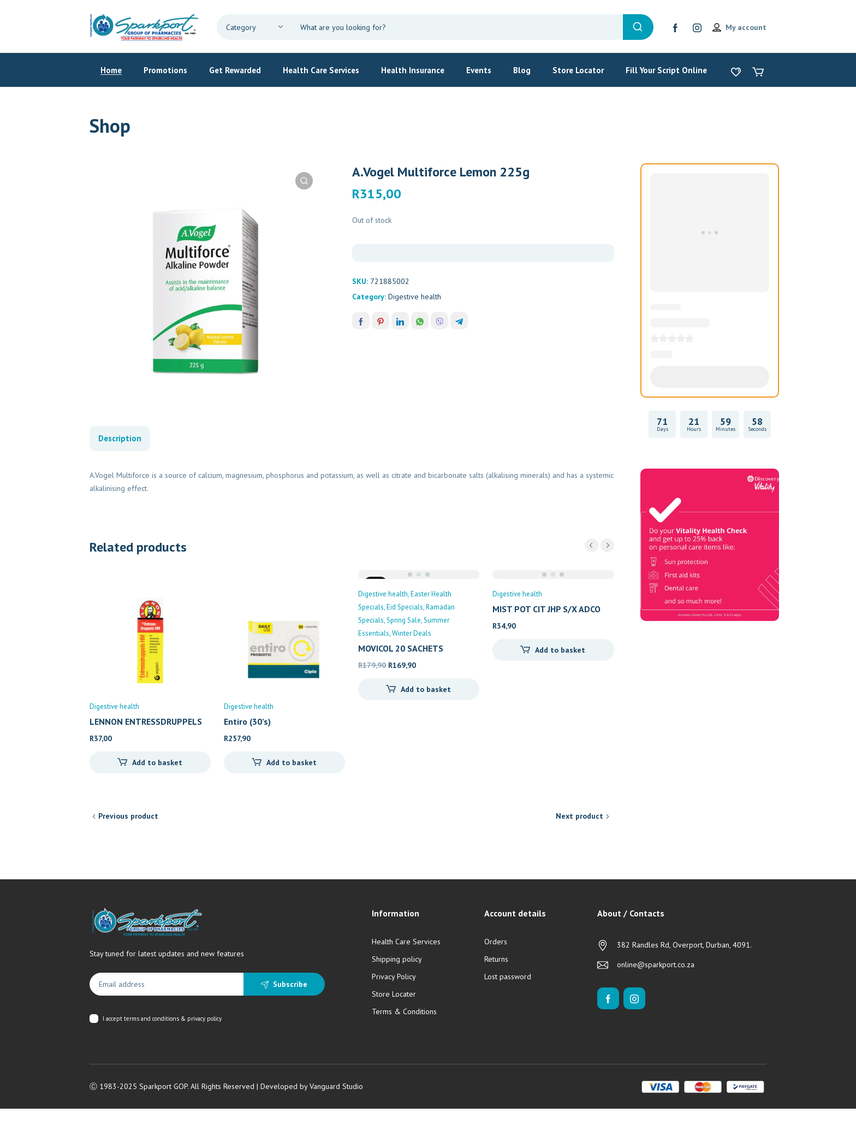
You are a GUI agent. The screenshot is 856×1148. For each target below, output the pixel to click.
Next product (579, 816)
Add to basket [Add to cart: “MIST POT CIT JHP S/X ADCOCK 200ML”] (560, 650)
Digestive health (414, 296)
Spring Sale (404, 620)
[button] (304, 181)
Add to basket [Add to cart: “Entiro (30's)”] (291, 762)
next (607, 545)
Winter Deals (411, 633)
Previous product (128, 816)
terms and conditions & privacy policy (173, 1018)
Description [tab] (119, 438)
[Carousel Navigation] (599, 545)
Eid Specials (405, 607)
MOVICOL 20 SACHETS (400, 648)
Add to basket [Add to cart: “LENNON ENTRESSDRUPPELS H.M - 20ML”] (157, 762)
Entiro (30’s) (247, 721)
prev (591, 545)
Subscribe (290, 984)
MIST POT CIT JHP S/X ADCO (546, 608)
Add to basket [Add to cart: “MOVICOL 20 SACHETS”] (426, 689)
